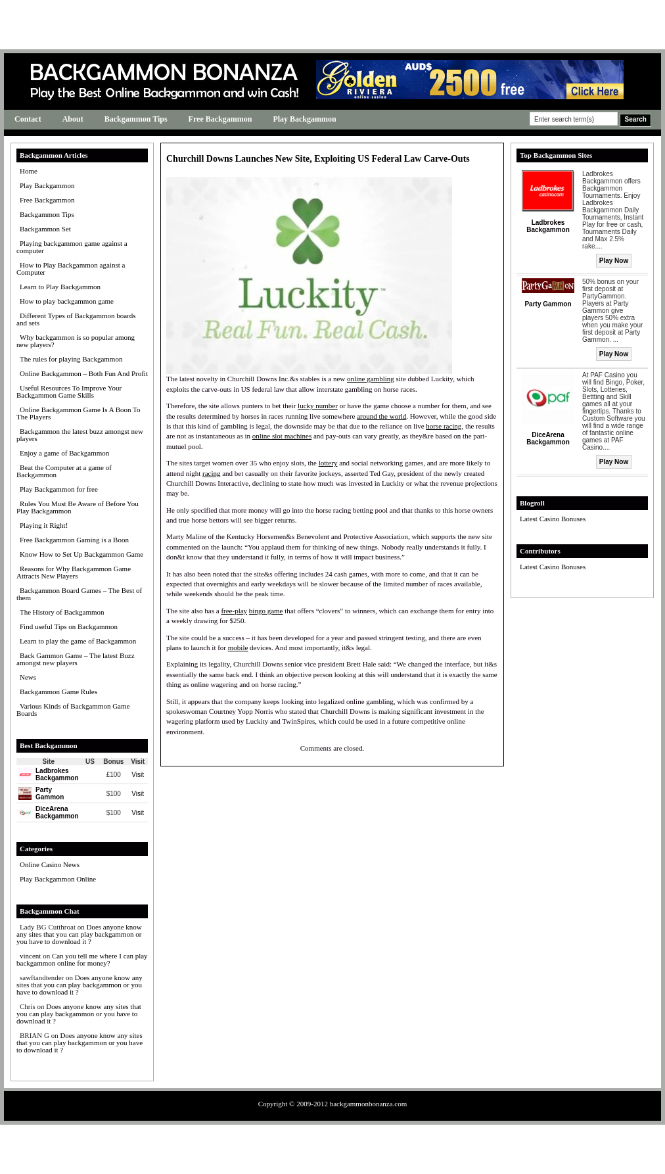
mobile (238, 647)
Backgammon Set (45, 229)
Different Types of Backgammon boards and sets (76, 319)
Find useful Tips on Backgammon (69, 626)
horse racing (443, 426)
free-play (234, 611)
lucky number (318, 406)
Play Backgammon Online (58, 879)
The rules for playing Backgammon (71, 359)
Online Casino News (50, 864)
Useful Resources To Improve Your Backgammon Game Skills (69, 391)
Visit (137, 774)
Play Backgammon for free (59, 489)
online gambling (370, 379)
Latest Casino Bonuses (552, 519)
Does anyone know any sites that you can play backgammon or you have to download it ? (79, 934)
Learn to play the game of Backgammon (78, 641)
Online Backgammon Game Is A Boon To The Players (78, 413)
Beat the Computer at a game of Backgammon (64, 471)
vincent (30, 956)
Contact (27, 119)
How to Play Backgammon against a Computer (70, 268)
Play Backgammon (304, 119)
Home (28, 171)
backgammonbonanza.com (368, 1104)
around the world (381, 416)
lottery (328, 463)
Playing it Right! (44, 525)
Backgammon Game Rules (58, 691)
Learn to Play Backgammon (60, 287)
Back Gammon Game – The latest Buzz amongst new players (75, 659)
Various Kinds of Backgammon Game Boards (72, 709)
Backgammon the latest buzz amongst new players (79, 434)
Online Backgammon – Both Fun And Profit (84, 373)
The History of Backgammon (62, 612)
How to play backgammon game (67, 301)
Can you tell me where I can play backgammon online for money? (82, 959)
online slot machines (281, 436)
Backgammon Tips (136, 119)
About (72, 119)
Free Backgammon (220, 119)
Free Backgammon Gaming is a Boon (74, 540)
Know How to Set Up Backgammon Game (81, 554)
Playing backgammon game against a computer (71, 246)
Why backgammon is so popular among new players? (75, 340)
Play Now (613, 260)
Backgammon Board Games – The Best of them (79, 593)
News (28, 677)
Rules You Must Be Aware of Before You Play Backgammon (77, 507)
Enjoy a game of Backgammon (64, 453)
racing (211, 473)
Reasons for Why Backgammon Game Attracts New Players (73, 572)
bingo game (266, 611)
